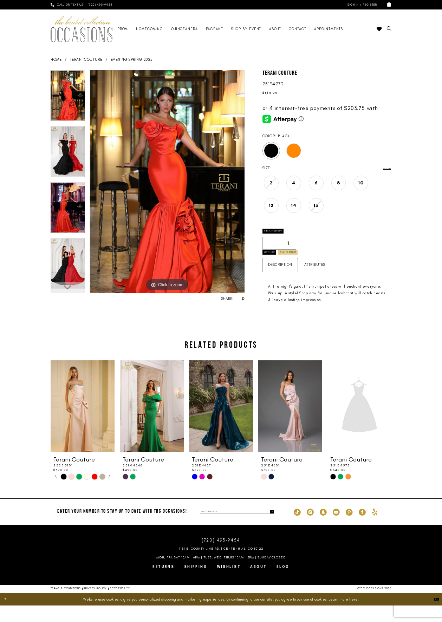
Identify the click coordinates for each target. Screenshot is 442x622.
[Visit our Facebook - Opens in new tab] (362, 528)
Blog (283, 583)
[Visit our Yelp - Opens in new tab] (374, 528)
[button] (361, 5)
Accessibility (120, 605)
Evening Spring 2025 (131, 59)
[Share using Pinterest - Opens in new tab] (243, 298)
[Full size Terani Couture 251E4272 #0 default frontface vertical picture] (167, 181)
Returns (163, 583)
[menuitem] (81, 5)
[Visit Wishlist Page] (379, 29)
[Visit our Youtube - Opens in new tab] (336, 528)
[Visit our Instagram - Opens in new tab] (310, 528)
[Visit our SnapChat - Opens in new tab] (323, 528)
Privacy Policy (95, 605)
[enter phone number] (237, 528)
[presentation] (83, 423)
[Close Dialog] (8, 615)
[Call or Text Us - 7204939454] (81, 5)
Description (280, 281)
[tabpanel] (68, 98)
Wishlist (229, 583)
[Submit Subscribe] (270, 528)
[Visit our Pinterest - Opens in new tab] (349, 528)
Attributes (314, 281)
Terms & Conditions (66, 605)
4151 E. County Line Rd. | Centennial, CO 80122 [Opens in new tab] (221, 565)
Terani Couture (86, 59)
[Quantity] (279, 250)
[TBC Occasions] (81, 29)
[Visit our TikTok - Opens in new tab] (297, 528)
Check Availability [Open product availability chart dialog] (289, 235)
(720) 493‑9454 (221, 556)
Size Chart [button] (381, 168)
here (353, 615)
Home (56, 59)
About (258, 583)
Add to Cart (282, 265)
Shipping (196, 583)
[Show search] (389, 29)
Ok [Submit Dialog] (432, 615)
